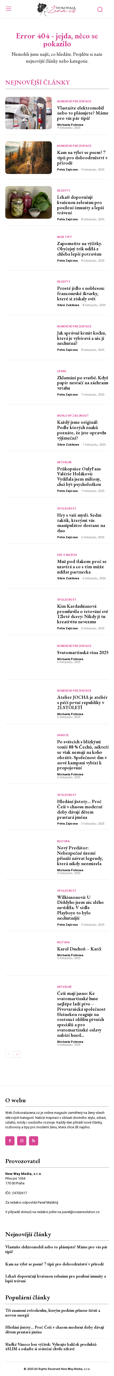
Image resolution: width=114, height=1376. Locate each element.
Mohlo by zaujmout (73, 416)
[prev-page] (8, 1054)
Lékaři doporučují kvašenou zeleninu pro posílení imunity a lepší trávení (80, 205)
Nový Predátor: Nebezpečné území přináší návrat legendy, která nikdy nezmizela (80, 855)
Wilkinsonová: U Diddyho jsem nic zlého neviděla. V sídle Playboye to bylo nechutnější (80, 907)
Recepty (63, 191)
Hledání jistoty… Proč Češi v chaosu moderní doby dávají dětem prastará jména (79, 809)
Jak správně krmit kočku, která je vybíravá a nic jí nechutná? (81, 338)
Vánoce (63, 735)
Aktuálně (64, 462)
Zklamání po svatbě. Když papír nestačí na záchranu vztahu (82, 383)
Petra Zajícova (67, 169)
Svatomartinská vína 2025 (82, 652)
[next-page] (17, 1054)
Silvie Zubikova (68, 305)
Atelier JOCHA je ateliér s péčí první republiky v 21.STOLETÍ (82, 702)
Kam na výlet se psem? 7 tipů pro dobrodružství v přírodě (82, 157)
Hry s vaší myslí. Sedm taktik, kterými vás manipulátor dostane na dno (81, 523)
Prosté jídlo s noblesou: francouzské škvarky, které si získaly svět (81, 293)
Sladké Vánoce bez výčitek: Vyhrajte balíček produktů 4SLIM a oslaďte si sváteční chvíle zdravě (51, 1347)
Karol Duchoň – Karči (79, 949)
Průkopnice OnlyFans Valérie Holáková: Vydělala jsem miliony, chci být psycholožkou (79, 476)
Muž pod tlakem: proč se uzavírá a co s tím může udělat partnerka (82, 566)
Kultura (63, 841)
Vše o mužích (67, 555)
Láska (61, 371)
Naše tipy (64, 237)
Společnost (67, 508)
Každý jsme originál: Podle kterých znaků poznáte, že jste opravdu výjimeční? (81, 430)
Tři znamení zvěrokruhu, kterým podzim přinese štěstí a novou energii (52, 1313)
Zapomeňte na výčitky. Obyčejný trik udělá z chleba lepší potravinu (79, 248)
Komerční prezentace (74, 101)
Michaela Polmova (70, 125)
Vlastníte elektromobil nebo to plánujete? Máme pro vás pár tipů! (82, 113)
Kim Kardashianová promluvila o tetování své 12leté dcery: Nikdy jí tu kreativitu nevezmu (82, 614)
